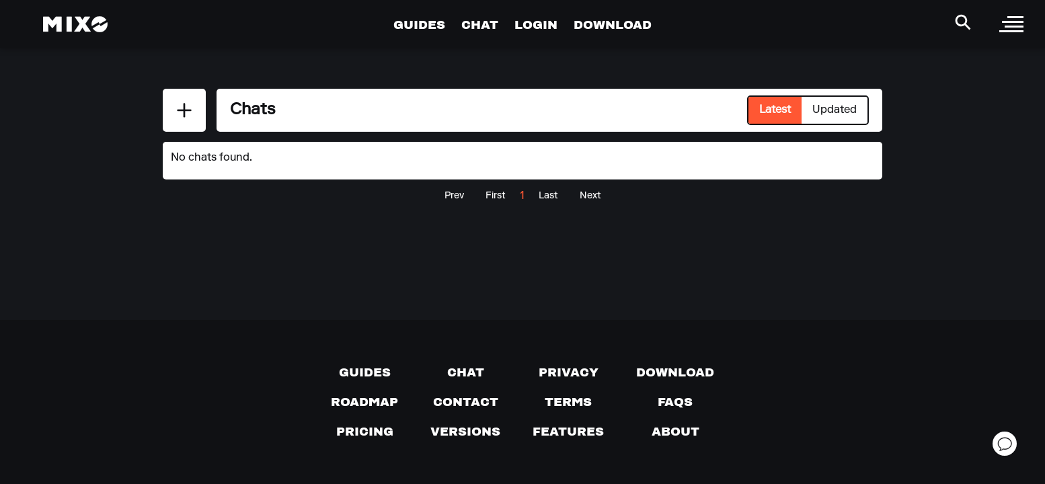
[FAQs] (675, 402)
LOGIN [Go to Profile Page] (535, 24)
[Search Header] (963, 22)
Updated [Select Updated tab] (834, 110)
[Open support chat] (1004, 443)
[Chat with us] (465, 372)
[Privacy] (568, 372)
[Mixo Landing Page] (75, 24)
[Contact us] (465, 402)
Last (548, 196)
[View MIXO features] (568, 431)
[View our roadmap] (364, 402)
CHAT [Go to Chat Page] (479, 24)
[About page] (675, 431)
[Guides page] (364, 372)
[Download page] (675, 372)
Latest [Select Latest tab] (775, 110)
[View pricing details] (364, 431)
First (496, 196)
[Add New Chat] (184, 110)
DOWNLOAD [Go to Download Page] (613, 24)
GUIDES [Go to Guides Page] (419, 24)
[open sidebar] (1011, 24)
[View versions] (465, 431)
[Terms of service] (568, 402)
